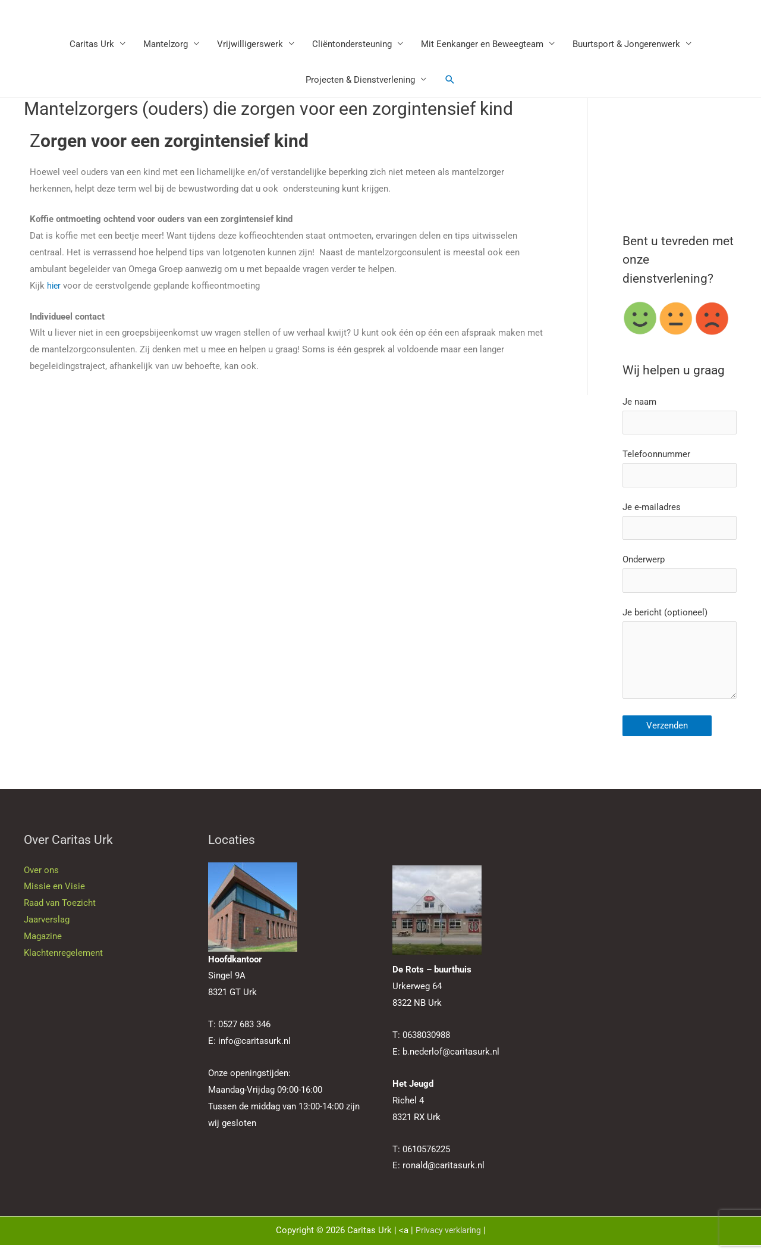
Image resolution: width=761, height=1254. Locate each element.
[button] (450, 80)
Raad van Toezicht (60, 912)
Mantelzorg (165, 44)
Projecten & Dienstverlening (360, 80)
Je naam (679, 417)
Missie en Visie (54, 895)
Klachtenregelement (63, 961)
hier (54, 286)
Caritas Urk (92, 44)
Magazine (43, 945)
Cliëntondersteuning (352, 44)
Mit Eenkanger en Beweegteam (482, 44)
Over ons (41, 879)
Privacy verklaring (448, 1239)
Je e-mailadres (679, 525)
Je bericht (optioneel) (679, 663)
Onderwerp (679, 579)
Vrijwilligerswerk (250, 44)
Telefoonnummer (679, 471)
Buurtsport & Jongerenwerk (626, 44)
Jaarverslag (47, 928)
